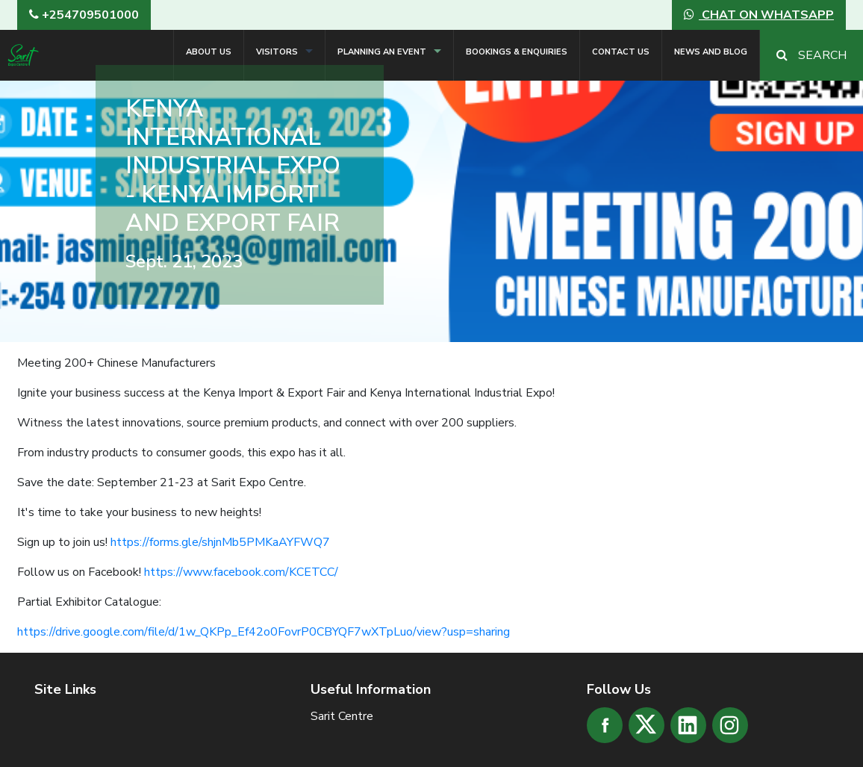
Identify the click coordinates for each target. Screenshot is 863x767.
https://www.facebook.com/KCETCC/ (241, 572)
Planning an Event (381, 52)
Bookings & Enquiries (516, 52)
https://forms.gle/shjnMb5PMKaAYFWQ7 (220, 542)
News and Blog (710, 52)
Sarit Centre (342, 716)
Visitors (277, 52)
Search (811, 55)
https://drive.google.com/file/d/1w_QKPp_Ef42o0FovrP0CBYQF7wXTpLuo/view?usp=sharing (263, 632)
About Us (208, 52)
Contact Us (620, 52)
